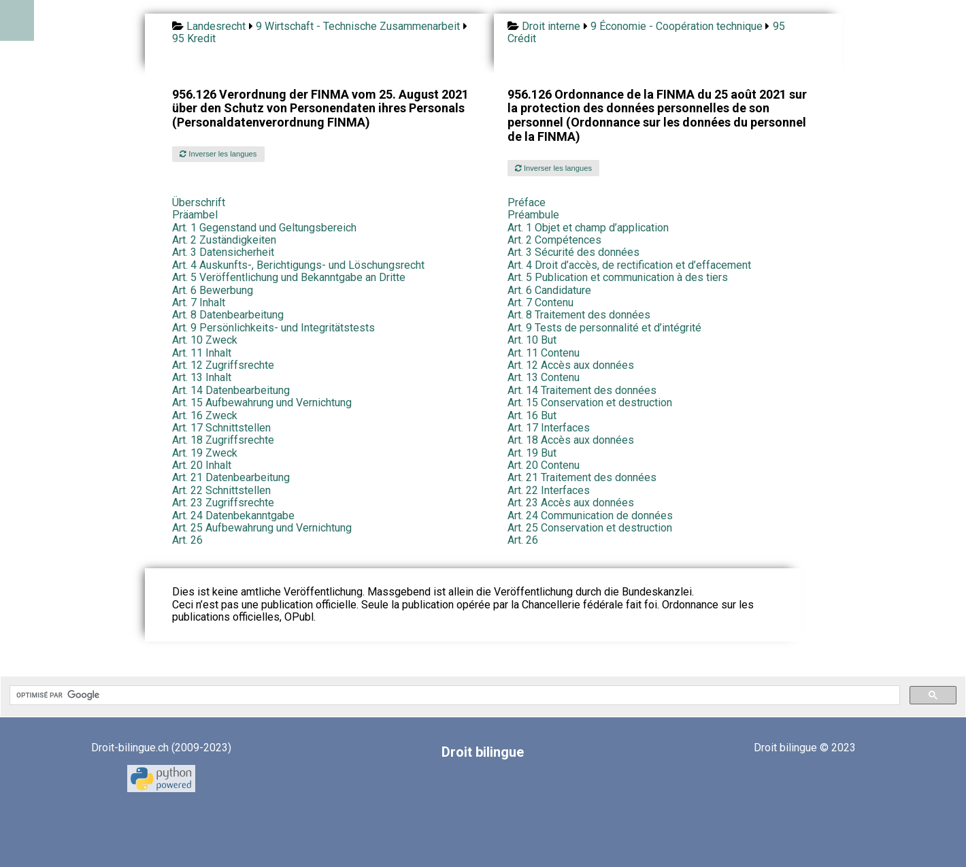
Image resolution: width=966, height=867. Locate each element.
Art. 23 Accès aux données (570, 502)
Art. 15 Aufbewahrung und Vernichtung (262, 402)
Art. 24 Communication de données (590, 515)
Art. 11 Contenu (543, 352)
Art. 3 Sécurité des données (573, 252)
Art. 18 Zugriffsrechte (223, 440)
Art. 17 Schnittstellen (221, 427)
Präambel (195, 214)
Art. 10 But (531, 339)
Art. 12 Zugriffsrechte (223, 365)
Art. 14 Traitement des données (581, 390)
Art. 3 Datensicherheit (223, 252)
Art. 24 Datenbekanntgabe (233, 515)
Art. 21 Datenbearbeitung (231, 477)
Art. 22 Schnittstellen (221, 490)
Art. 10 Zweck (204, 339)
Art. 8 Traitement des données (578, 314)
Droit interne (551, 26)
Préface (526, 202)
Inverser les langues (218, 154)
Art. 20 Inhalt (201, 465)
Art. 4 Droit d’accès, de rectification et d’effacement (629, 265)
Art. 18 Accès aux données (570, 440)
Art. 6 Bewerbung (212, 290)
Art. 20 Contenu (543, 465)
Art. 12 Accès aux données (570, 365)
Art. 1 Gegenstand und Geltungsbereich (264, 227)
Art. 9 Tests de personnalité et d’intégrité (604, 327)
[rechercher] (453, 695)
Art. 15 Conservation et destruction (589, 402)
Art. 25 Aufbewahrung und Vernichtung (262, 527)
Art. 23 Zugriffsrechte (223, 502)
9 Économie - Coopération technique (676, 26)
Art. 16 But (531, 415)
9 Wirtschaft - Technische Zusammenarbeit (358, 26)
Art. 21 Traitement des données (581, 477)
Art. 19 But (531, 452)
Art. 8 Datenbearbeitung (228, 314)
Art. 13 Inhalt (201, 377)
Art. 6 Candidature (549, 290)
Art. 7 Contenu (540, 302)
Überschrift (198, 202)
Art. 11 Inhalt (201, 352)
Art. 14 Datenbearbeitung (231, 390)
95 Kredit (194, 38)
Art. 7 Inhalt (198, 302)
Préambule (533, 214)
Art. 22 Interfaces (548, 490)
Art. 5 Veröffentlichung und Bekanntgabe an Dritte (288, 277)
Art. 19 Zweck (204, 452)
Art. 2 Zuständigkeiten (224, 239)
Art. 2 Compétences (554, 239)
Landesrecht (216, 26)
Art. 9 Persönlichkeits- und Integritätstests (273, 327)
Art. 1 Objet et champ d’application (588, 227)
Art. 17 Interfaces (548, 427)
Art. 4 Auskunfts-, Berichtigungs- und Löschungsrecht (298, 265)
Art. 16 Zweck (204, 415)
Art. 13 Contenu (543, 377)
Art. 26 (187, 540)
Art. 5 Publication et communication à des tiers (617, 277)
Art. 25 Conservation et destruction (589, 527)
